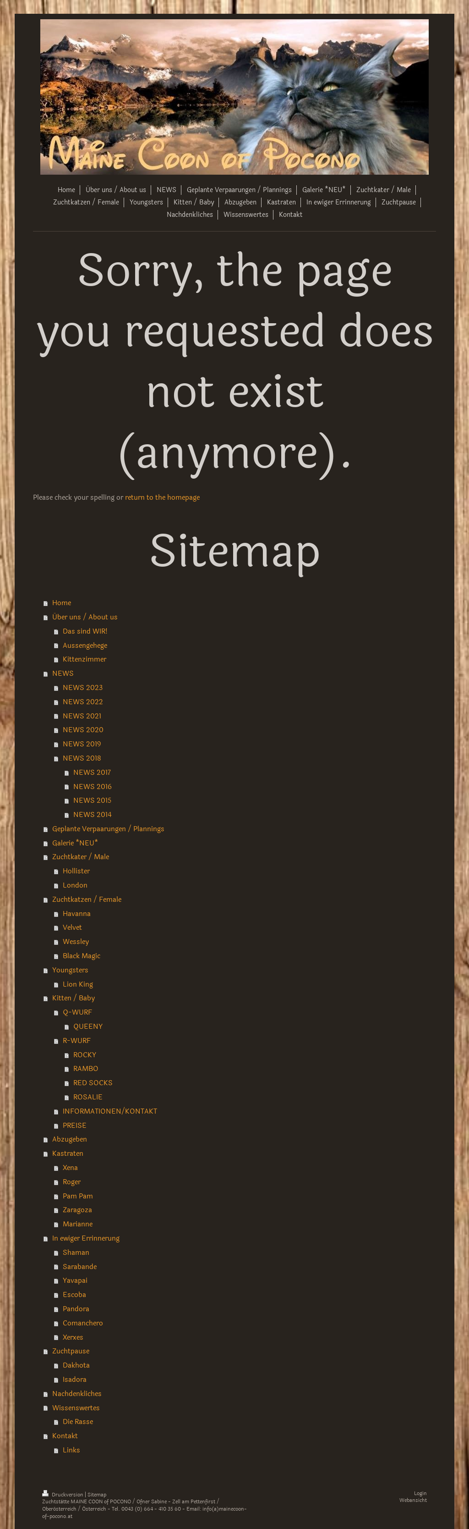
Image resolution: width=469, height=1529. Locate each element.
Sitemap (96, 1495)
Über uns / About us (85, 617)
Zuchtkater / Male (80, 856)
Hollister (76, 871)
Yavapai (75, 1280)
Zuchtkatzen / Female (86, 899)
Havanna (77, 913)
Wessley (76, 941)
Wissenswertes (76, 1407)
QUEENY (88, 1026)
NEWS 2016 (92, 786)
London (75, 885)
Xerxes (73, 1337)
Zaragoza (77, 1209)
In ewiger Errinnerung (86, 1238)
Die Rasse (78, 1421)
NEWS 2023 (83, 687)
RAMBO (85, 1068)
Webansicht (413, 1500)
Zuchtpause (70, 1351)
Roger (72, 1181)
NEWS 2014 (92, 814)
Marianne (78, 1224)
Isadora (75, 1379)
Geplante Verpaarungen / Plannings (108, 828)
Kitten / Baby (73, 998)
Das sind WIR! (85, 631)
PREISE (75, 1125)
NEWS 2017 (92, 772)
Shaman (76, 1252)
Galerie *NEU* (75, 843)
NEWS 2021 (82, 716)
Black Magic (81, 955)
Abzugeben (69, 1139)
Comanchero (83, 1323)
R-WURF (77, 1040)
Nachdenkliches (77, 1393)
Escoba (74, 1294)
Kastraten (67, 1153)
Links (71, 1450)
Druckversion (63, 1495)
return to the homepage (162, 497)
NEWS (63, 673)
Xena (70, 1167)
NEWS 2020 (83, 729)
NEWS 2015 (92, 800)
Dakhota (76, 1365)
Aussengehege (85, 645)
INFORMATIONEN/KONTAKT (110, 1111)
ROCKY (84, 1054)
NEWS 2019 (82, 744)
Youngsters (70, 970)
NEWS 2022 (83, 701)
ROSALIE (88, 1097)
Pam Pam (78, 1196)
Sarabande (80, 1266)
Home (61, 602)
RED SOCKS (93, 1082)
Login (420, 1493)
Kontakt (65, 1435)
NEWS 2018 (82, 758)
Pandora (76, 1308)
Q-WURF (77, 1012)
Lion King (78, 984)
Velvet (72, 927)
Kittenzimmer (84, 659)
